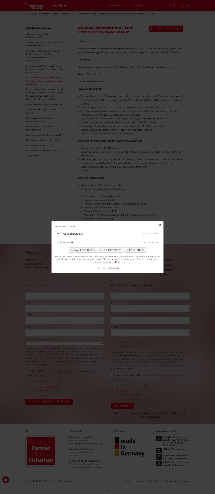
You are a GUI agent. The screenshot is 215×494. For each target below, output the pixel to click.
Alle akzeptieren (111, 250)
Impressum (101, 267)
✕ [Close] (160, 225)
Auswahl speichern (82, 250)
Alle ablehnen (135, 250)
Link (114, 262)
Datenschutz (113, 267)
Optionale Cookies (73, 233)
